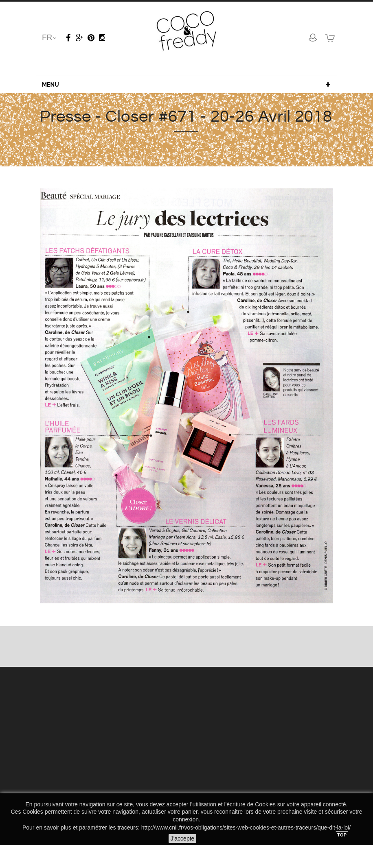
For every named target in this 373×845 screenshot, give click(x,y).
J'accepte (183, 838)
